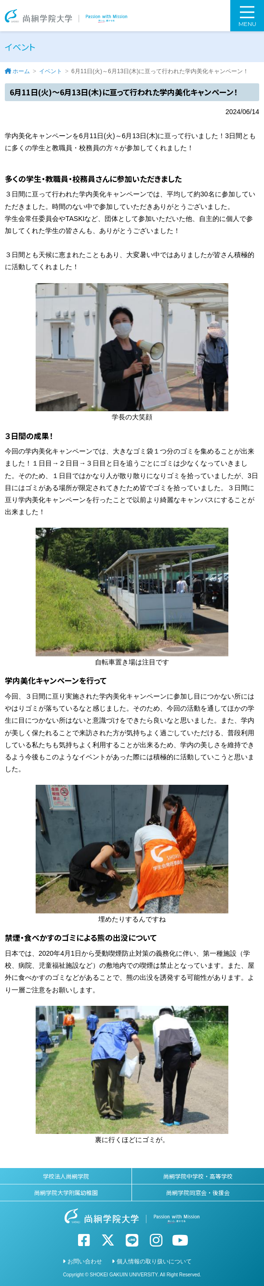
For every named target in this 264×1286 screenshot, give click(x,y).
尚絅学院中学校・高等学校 (198, 1176)
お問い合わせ (84, 1261)
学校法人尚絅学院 (66, 1176)
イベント (50, 71)
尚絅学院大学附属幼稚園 (66, 1192)
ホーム (21, 71)
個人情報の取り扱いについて (154, 1261)
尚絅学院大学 (66, 15)
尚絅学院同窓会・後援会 (198, 1192)
